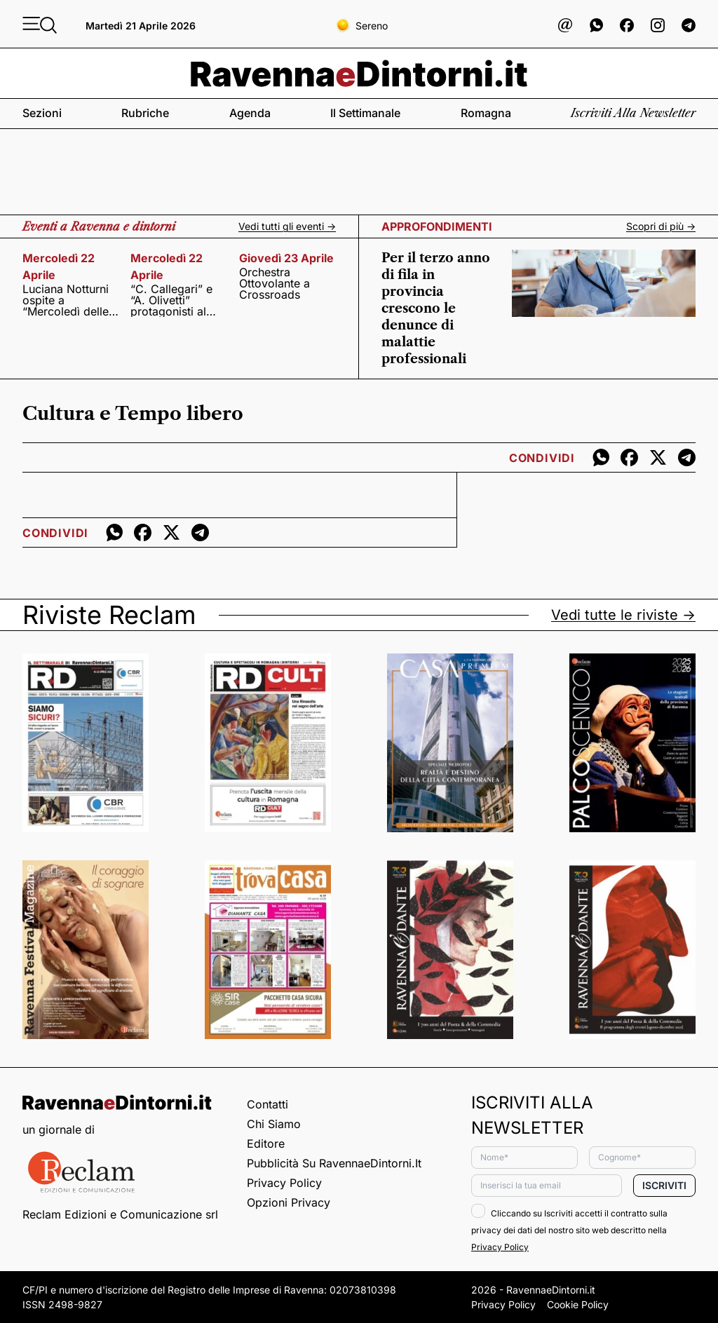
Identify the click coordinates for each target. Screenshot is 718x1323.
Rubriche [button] (145, 113)
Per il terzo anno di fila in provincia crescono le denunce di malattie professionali (435, 308)
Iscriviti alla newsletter (633, 113)
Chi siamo (274, 1124)
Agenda (250, 113)
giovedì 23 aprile (286, 258)
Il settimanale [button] (365, 113)
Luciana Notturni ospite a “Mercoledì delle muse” (65, 300)
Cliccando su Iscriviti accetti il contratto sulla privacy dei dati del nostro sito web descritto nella (569, 1230)
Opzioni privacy (288, 1202)
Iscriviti (664, 1185)
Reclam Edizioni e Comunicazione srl (120, 1214)
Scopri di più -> (661, 226)
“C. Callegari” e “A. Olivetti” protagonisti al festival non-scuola (171, 300)
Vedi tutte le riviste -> (623, 615)
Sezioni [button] (42, 113)
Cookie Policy (578, 1304)
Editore (266, 1144)
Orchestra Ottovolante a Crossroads (274, 283)
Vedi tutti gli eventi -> (287, 226)
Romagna (486, 113)
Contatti (267, 1104)
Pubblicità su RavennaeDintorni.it (334, 1163)
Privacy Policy (284, 1183)
